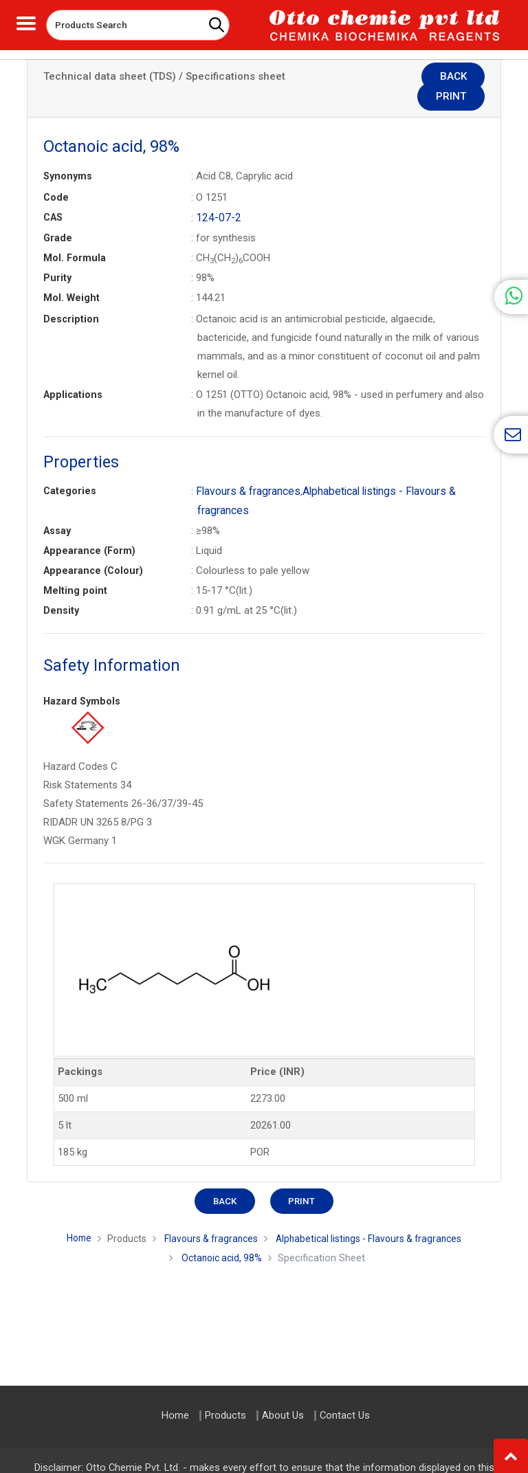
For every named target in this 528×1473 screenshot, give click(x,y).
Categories (69, 470)
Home (67, 1216)
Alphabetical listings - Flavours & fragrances (374, 1216)
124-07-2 (216, 197)
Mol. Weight (71, 277)
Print (459, 77)
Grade (57, 217)
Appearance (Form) (89, 528)
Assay (57, 508)
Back (396, 77)
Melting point (75, 568)
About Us (283, 1415)
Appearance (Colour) (93, 548)
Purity (57, 257)
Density (61, 588)
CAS (53, 197)
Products (117, 1216)
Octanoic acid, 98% (222, 1236)
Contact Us (345, 1415)
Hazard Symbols (81, 679)
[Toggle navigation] (26, 22)
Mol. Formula (74, 237)
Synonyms (67, 156)
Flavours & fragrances (246, 470)
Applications (72, 373)
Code (56, 177)
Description (71, 298)
